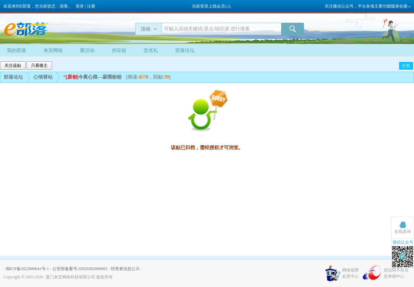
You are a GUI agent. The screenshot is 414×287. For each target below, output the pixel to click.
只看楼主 (39, 65)
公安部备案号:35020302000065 (79, 268)
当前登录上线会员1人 (211, 6)
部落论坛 (185, 50)
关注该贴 (12, 65)
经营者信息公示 (125, 268)
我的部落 (16, 50)
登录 (80, 6)
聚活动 (87, 50)
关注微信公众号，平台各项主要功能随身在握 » (368, 6)
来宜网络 (53, 50)
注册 (91, 6)
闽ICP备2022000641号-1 (27, 268)
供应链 (119, 50)
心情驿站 (43, 77)
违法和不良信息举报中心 (396, 273)
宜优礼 (151, 50)
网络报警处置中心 (350, 273)
